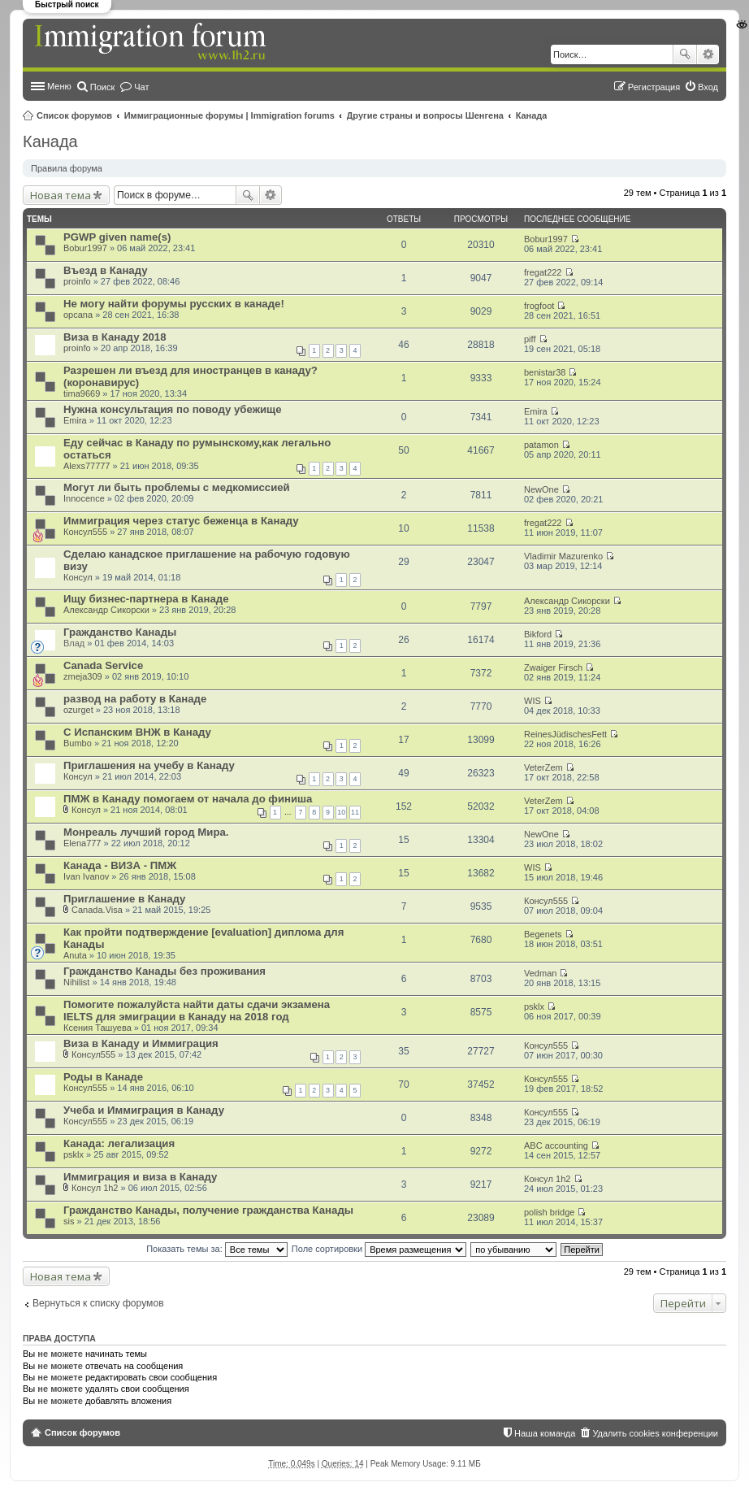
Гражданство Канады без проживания (164, 971)
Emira (75, 420)
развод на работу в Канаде (134, 699)
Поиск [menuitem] (102, 87)
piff (529, 339)
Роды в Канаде (103, 1077)
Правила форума (66, 168)
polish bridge (549, 1212)
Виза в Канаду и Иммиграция (141, 1043)
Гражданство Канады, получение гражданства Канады (208, 1210)
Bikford (538, 634)
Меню (59, 86)
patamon (541, 445)
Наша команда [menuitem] (544, 1433)
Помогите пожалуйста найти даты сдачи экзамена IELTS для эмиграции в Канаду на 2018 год (196, 1010)
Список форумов (74, 115)
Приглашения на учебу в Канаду (149, 765)
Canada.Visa (97, 910)
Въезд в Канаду (105, 270)
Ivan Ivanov (86, 876)
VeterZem (543, 767)
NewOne (541, 489)
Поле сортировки (379, 1249)
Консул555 (85, 532)
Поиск (685, 54)
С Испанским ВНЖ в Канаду (137, 732)
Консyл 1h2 (94, 1188)
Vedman (540, 973)
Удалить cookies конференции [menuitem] (655, 1433)
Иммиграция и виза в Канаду (140, 1177)
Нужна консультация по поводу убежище (172, 409)
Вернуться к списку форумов (98, 1303)
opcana (78, 315)
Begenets (542, 934)
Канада (532, 115)
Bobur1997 (85, 248)
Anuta (75, 955)
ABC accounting (556, 1145)
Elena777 (82, 843)
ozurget (78, 710)
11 (355, 812)
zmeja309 (82, 676)
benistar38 (544, 372)
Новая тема (60, 195)
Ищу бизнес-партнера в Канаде (146, 599)
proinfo (77, 281)
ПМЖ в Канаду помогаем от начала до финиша (187, 799)
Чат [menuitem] (141, 87)
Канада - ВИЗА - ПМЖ (119, 865)
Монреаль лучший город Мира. (145, 832)
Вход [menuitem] (708, 87)
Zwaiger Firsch (553, 667)
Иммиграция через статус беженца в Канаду (181, 521)
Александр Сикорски (106, 610)
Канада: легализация (119, 1143)
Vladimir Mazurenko (563, 556)
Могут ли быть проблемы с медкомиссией (176, 487)
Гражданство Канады (119, 632)
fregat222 (542, 272)
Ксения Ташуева (97, 1027)
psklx (534, 1006)
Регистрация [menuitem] (654, 87)
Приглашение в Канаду (124, 899)
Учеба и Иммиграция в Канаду (143, 1110)
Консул (78, 577)
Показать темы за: (217, 1249)
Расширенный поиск (708, 54)
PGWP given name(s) (117, 237)
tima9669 (81, 393)
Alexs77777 (86, 466)
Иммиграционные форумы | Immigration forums (229, 115)
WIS (532, 701)
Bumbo (77, 743)
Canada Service (103, 665)
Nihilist (76, 982)
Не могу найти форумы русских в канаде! (173, 304)
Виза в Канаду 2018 (115, 337)
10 (341, 812)
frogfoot (539, 306)
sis (68, 1221)
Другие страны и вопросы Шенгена (425, 115)
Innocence (84, 498)
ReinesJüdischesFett (565, 734)
